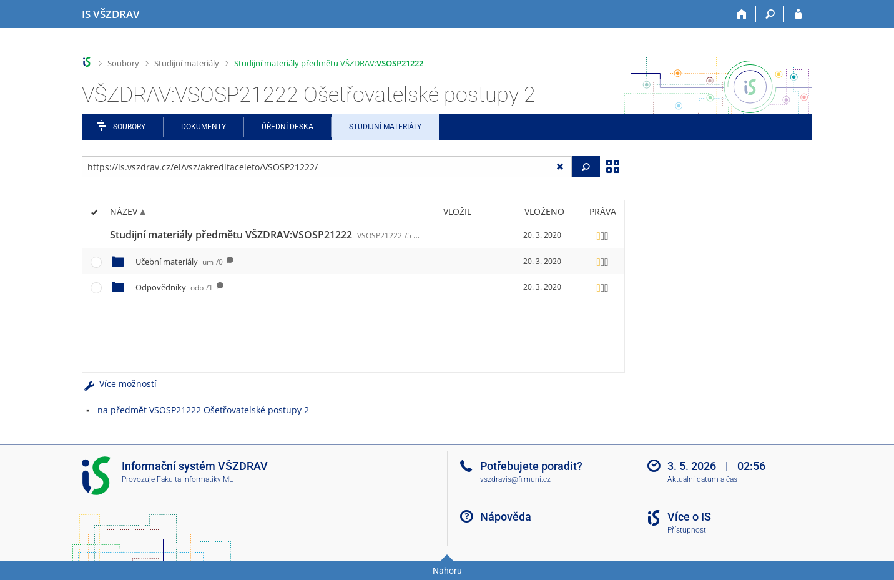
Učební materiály (179, 261)
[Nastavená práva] (602, 235)
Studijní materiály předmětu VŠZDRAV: (328, 63)
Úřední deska (287, 126)
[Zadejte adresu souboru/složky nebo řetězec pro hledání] (327, 166)
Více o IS (689, 516)
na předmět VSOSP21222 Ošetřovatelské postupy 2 (203, 410)
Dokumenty (203, 126)
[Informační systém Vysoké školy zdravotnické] (111, 14)
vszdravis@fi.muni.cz (515, 479)
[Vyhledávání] (770, 14)
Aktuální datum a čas (702, 479)
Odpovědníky (174, 287)
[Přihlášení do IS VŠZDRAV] (798, 14)
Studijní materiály (186, 63)
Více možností (119, 384)
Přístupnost (686, 530)
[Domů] (742, 14)
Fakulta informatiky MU (195, 479)
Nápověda (505, 516)
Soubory (123, 63)
